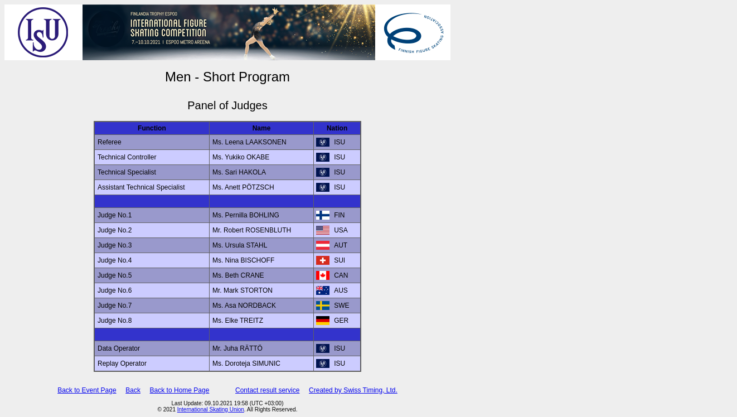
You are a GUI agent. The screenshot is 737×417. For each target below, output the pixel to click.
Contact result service (267, 390)
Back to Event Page (86, 390)
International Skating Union (210, 409)
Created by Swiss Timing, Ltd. (353, 390)
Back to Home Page (180, 390)
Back (132, 390)
